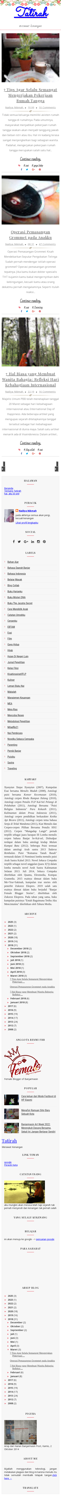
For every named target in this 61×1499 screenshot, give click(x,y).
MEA (9, 703)
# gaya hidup (37, 165)
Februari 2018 (18, 998)
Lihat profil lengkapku (27, 522)
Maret (14, 1349)
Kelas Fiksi (13, 668)
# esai (26, 165)
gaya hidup (13, 644)
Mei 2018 (15, 967)
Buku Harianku (14, 591)
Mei (12, 1341)
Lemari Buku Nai (15, 686)
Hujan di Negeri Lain (17, 656)
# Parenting (37, 307)
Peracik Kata (11, 1165)
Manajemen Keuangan (18, 697)
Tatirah (30, 13)
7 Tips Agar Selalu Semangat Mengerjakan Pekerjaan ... (31, 980)
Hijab (10, 650)
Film (9, 638)
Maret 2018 (17, 975)
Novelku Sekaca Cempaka (20, 739)
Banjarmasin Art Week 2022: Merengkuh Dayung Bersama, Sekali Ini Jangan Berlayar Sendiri (38, 1128)
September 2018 (20, 956)
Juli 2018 (15, 960)
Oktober (15, 1326)
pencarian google (45, 1239)
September (17, 1330)
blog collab (13, 585)
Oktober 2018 (18, 952)
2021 (11, 933)
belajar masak (14, 579)
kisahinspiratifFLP (16, 674)
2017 (11, 1006)
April (13, 1345)
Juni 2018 (15, 964)
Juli (12, 1334)
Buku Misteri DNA (16, 597)
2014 (11, 1017)
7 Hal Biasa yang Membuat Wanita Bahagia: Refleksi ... (32, 993)
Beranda (8, 488)
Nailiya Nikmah (28, 510)
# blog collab (29, 449)
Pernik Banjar (14, 750)
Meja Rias (12, 709)
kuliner (11, 679)
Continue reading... (30, 159)
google (8, 1162)
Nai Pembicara (14, 733)
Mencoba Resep (15, 715)
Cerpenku (12, 620)
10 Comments (47, 107)
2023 (11, 925)
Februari (15, 1372)
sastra (10, 762)
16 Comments (47, 391)
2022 (11, 929)
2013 (11, 1021)
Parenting (12, 744)
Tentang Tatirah (12, 490)
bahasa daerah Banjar (18, 567)
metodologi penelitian (18, 721)
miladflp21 (12, 727)
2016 (11, 1010)
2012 (11, 1025)
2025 (11, 921)
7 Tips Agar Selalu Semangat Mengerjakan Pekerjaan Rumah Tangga (30, 95)
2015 (11, 1013)
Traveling (12, 768)
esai (9, 632)
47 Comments (47, 244)
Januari (14, 1376)
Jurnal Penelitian (16, 662)
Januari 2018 (17, 1002)
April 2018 (16, 971)
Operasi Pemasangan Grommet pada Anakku (32, 986)
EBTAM (11, 626)
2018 (11, 945)
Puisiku (11, 756)
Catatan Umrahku (16, 615)
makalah (11, 691)
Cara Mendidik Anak (17, 609)
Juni (12, 1337)
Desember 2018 (19, 948)
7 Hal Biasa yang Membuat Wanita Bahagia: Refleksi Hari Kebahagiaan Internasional (30, 379)
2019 (11, 941)
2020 (11, 937)
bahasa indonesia (16, 573)
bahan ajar (13, 562)
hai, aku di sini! (11, 493)
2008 (11, 1029)
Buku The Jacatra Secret (19, 603)
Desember (16, 1322)
